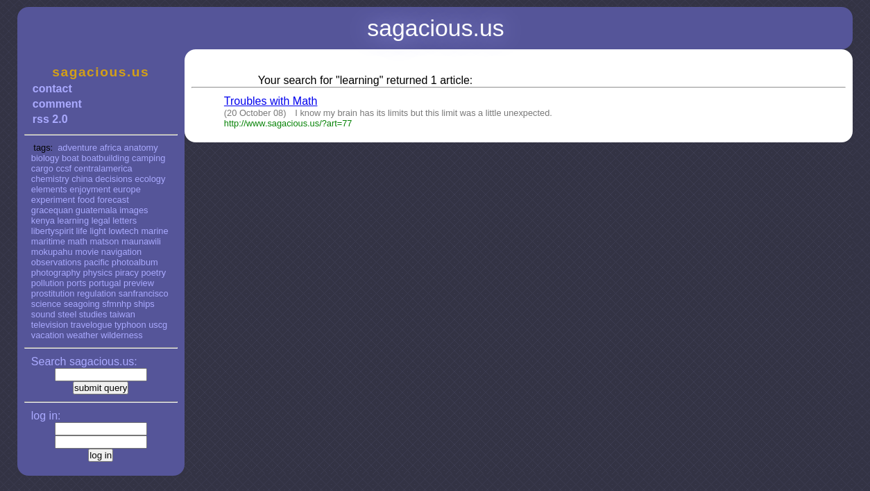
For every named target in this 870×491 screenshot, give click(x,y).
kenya (43, 220)
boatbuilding (105, 158)
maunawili (141, 241)
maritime (48, 241)
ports (76, 283)
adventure (77, 147)
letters (124, 220)
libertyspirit (52, 231)
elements (49, 189)
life (81, 231)
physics (98, 272)
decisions (113, 179)
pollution (48, 283)
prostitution (53, 293)
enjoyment (89, 189)
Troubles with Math (271, 101)
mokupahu (52, 252)
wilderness (121, 335)
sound (43, 314)
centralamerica (103, 168)
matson (104, 241)
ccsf (63, 168)
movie (87, 252)
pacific (96, 262)
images (133, 210)
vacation (48, 335)
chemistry (50, 179)
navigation (121, 252)
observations (56, 262)
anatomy (141, 147)
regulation (96, 293)
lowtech (124, 231)
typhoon (130, 324)
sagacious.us (100, 72)
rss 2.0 (50, 119)
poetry (153, 272)
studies (93, 314)
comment (57, 104)
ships (144, 304)
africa (110, 147)
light (97, 231)
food (86, 199)
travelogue (91, 324)
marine (154, 231)
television (49, 324)
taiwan (122, 314)
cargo (42, 168)
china (82, 179)
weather (83, 335)
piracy (127, 272)
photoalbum (135, 262)
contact (52, 88)
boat (70, 158)
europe (127, 189)
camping (148, 158)
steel (67, 314)
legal (101, 220)
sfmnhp (116, 304)
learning (73, 220)
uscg (157, 324)
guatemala (96, 210)
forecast (113, 199)
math (77, 241)
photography (55, 272)
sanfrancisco (144, 293)
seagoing (82, 304)
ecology (150, 179)
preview (138, 283)
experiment (53, 199)
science (46, 304)
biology (45, 158)
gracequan (52, 210)
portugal (105, 283)
